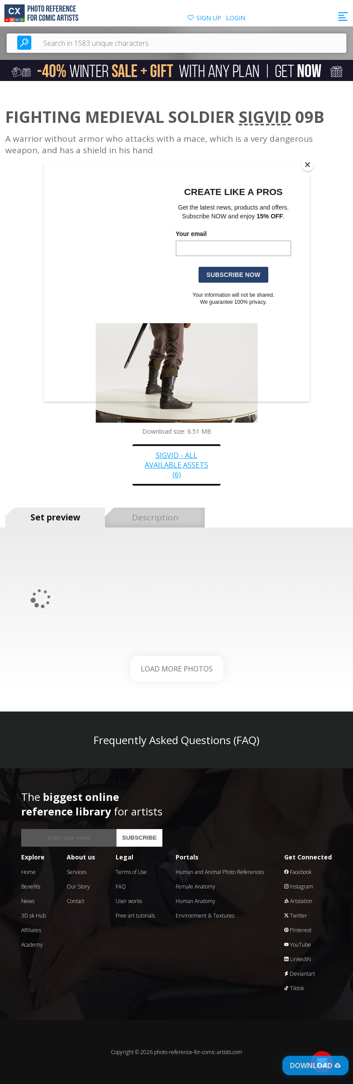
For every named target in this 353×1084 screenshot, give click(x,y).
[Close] (307, 164)
